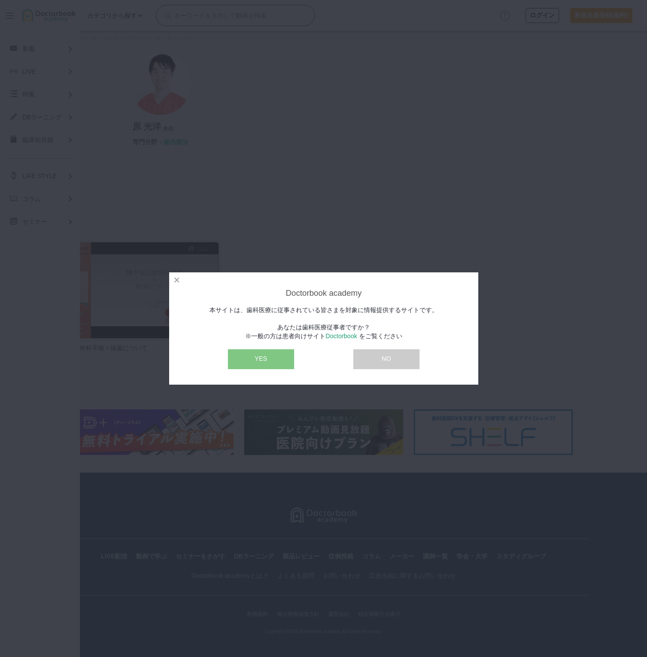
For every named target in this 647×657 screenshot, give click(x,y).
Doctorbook (341, 336)
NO (386, 358)
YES (261, 358)
